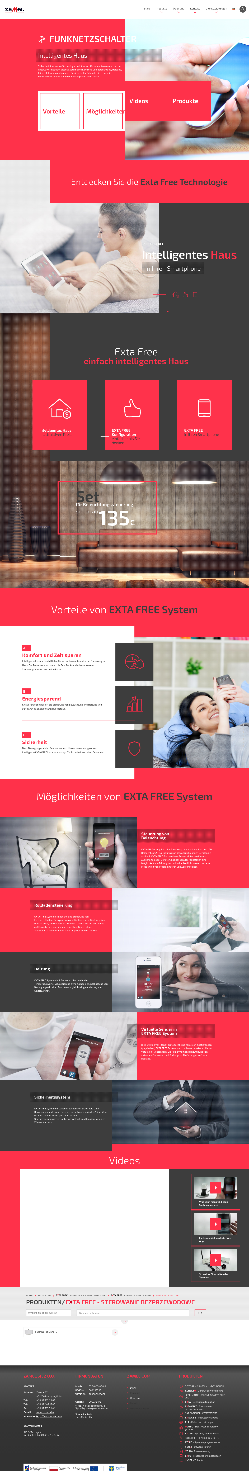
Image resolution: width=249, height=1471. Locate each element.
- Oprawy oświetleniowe (204, 1390)
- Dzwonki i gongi (198, 1446)
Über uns (178, 8)
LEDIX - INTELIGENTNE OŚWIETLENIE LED (205, 1396)
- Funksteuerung (197, 1451)
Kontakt (195, 8)
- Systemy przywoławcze (202, 1442)
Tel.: (26, 1400)
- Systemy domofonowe (202, 1433)
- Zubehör (194, 1460)
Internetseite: (30, 1416)
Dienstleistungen (216, 8)
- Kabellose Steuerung (130, 1295)
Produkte (161, 8)
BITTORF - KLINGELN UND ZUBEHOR (204, 1386)
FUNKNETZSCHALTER (167, 1295)
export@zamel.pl (45, 1412)
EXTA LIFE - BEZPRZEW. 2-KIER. (202, 1437)
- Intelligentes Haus (201, 1417)
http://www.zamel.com (49, 1416)
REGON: (79, 1390)
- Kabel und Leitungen (199, 1422)
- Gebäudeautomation (200, 1401)
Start (147, 8)
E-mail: (27, 1412)
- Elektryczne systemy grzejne (201, 1428)
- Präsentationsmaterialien (203, 1455)
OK (200, 1313)
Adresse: (28, 1392)
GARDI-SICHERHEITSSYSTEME (201, 1413)
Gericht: (79, 1402)
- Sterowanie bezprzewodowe (81, 1295)
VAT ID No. (81, 1394)
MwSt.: (79, 1386)
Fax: (26, 1408)
